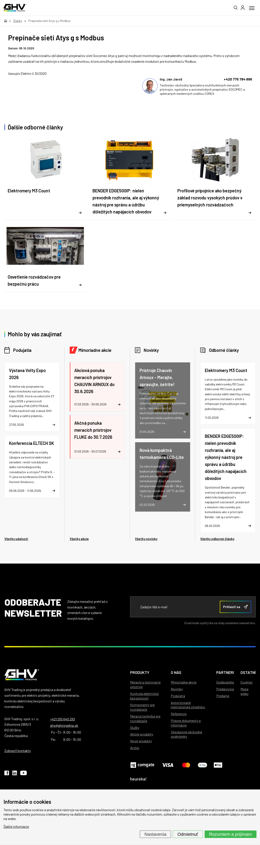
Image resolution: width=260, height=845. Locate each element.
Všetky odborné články (217, 539)
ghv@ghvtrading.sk (64, 725)
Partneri (225, 672)
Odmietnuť (187, 834)
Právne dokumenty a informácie (186, 722)
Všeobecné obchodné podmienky (186, 734)
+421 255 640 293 (62, 719)
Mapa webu (244, 691)
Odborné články (224, 350)
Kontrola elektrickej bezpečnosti (144, 695)
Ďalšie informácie (16, 826)
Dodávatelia (225, 682)
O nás (176, 672)
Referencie (179, 714)
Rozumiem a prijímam (230, 834)
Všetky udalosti (16, 539)
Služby (134, 727)
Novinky (151, 350)
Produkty (139, 672)
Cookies (246, 682)
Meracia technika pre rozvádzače (145, 718)
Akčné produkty (141, 734)
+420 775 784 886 (238, 79)
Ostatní (248, 672)
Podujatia (22, 350)
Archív (134, 748)
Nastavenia (155, 834)
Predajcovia (225, 689)
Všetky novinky (146, 539)
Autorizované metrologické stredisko (188, 704)
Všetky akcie (79, 539)
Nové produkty (141, 741)
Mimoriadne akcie (94, 350)
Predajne (222, 696)
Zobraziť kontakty (17, 750)
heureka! (138, 778)
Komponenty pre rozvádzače (142, 707)
